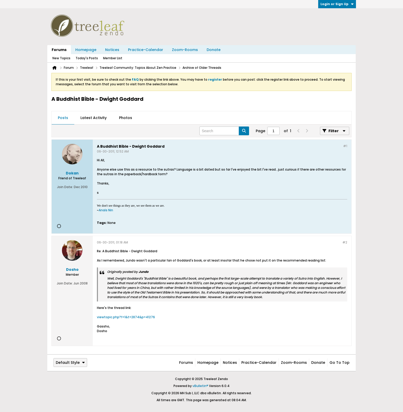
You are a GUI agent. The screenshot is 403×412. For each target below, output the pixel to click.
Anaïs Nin (106, 210)
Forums (59, 49)
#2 (344, 242)
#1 (345, 146)
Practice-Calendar (145, 49)
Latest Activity (93, 117)
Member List (112, 58)
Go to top (339, 362)
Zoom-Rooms (185, 49)
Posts (63, 117)
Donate (214, 49)
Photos (125, 117)
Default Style (70, 362)
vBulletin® (200, 386)
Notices (112, 49)
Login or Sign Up (337, 4)
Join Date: (65, 187)
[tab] (63, 118)
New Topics (61, 58)
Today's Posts (87, 58)
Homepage (85, 49)
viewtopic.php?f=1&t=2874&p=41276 (126, 317)
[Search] (224, 131)
